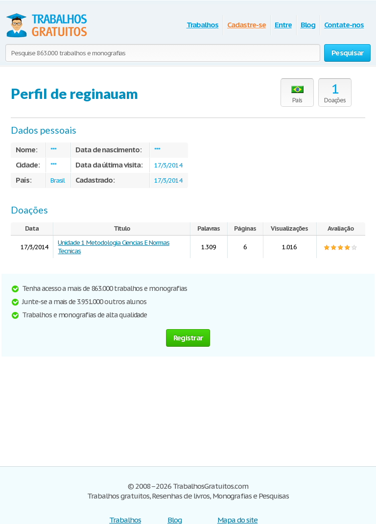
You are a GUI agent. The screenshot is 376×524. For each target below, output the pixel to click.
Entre (283, 24)
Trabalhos (203, 24)
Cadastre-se (246, 24)
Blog (308, 24)
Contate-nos (344, 24)
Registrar (188, 337)
